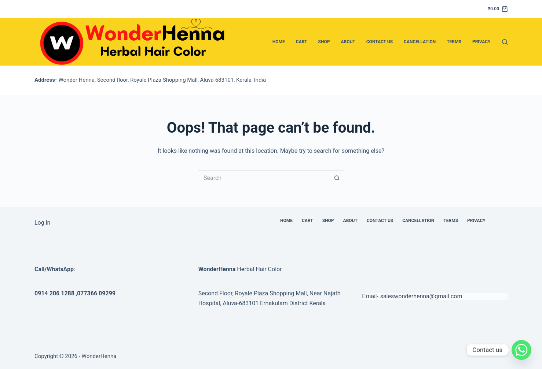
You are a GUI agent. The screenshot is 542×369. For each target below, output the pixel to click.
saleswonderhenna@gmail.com (421, 296)
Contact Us (379, 41)
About (348, 41)
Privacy (481, 41)
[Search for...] (264, 177)
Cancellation (420, 41)
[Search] (505, 42)
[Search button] (337, 177)
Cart (301, 41)
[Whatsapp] (521, 350)
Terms (454, 41)
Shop (324, 41)
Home (278, 41)
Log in (42, 222)
